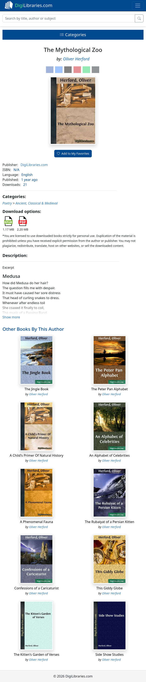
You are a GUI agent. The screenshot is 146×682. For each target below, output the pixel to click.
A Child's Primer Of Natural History (36, 455)
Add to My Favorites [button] (73, 153)
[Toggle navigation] (138, 5)
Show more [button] (11, 317)
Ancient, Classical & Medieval (37, 203)
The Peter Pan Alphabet (109, 389)
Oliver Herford (76, 59)
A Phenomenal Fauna (36, 522)
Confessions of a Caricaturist (36, 588)
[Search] (68, 18)
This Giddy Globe (109, 588)
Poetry (7, 203)
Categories (73, 34)
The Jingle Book (36, 389)
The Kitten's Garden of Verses (36, 654)
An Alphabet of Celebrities (109, 455)
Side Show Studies (109, 654)
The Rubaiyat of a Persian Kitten (109, 522)
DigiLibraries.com (34, 164)
